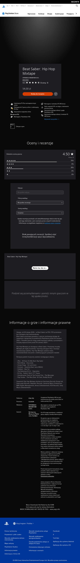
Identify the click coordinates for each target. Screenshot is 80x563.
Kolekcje (41, 12)
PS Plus (23, 5)
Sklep (46, 5)
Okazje (49, 12)
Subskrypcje (59, 12)
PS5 (12, 5)
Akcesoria (30, 5)
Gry (7, 5)
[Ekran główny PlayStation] (3, 6)
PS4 (17, 5)
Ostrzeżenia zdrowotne (47, 474)
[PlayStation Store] (11, 11)
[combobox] (39, 190)
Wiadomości (39, 5)
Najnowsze (31, 12)
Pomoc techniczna (56, 5)
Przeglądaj (70, 12)
